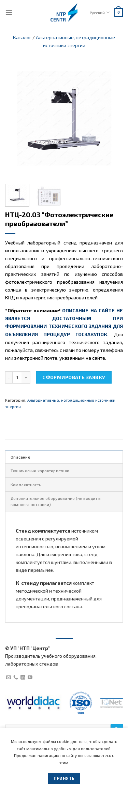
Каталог (22, 37)
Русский (99, 12)
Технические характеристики (40, 470)
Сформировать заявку (73, 377)
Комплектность (26, 484)
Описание (20, 457)
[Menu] (9, 12)
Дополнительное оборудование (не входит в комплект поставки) (56, 501)
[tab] (64, 456)
